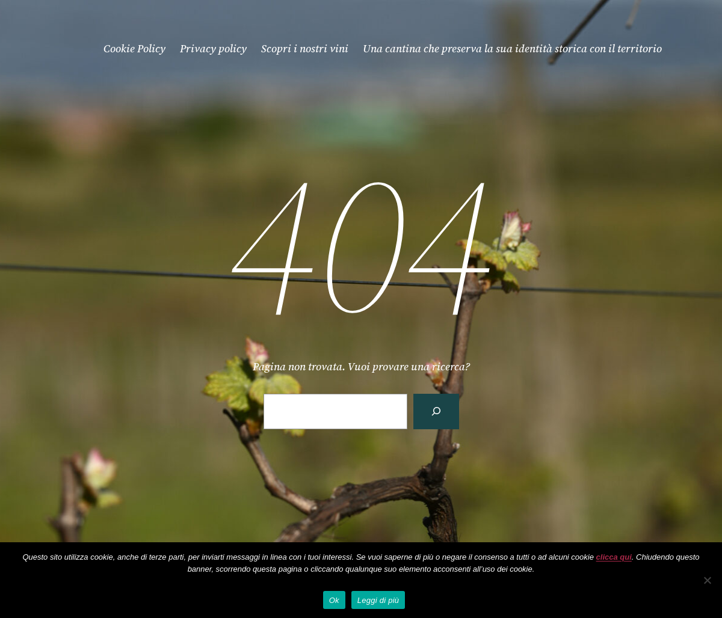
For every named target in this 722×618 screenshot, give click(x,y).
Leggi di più (378, 600)
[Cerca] (436, 411)
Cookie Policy (134, 48)
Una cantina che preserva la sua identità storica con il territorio (512, 48)
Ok (334, 600)
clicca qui (614, 556)
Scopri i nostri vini (304, 48)
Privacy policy (213, 48)
